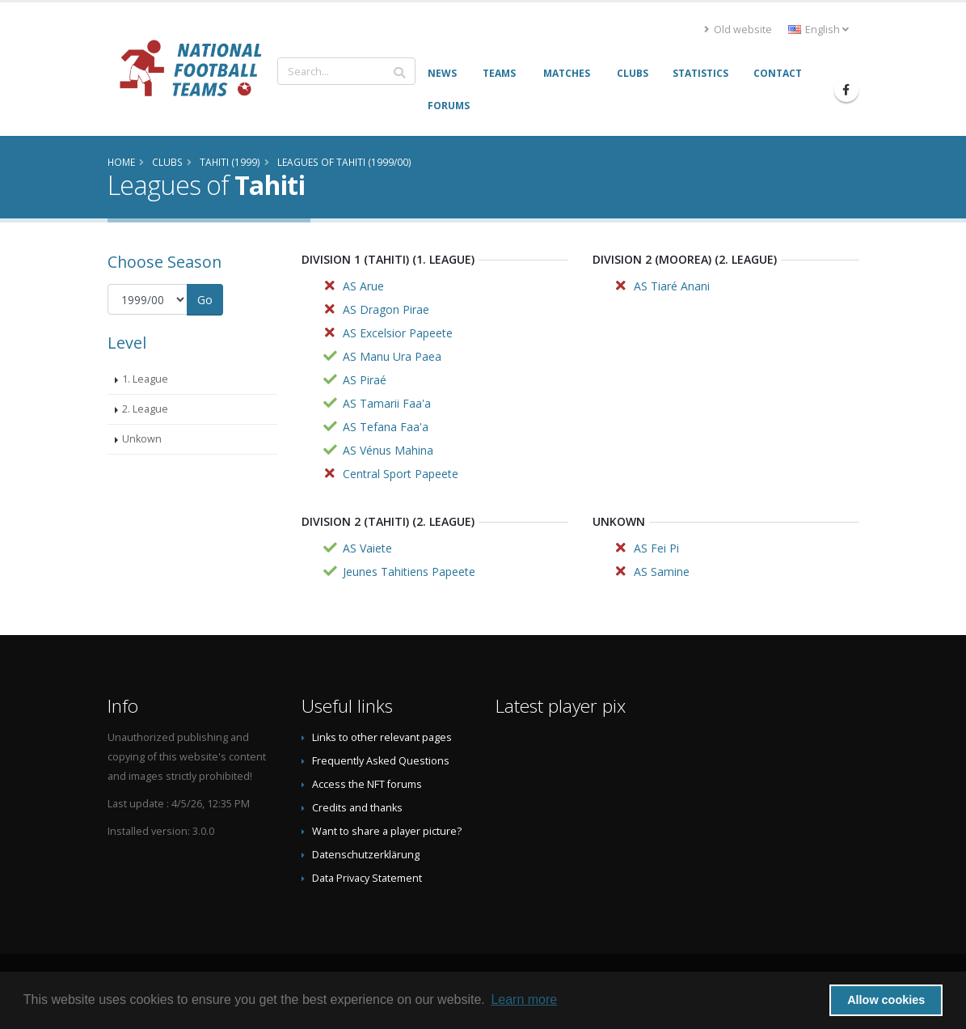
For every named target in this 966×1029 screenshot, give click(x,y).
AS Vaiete (367, 548)
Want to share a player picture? (387, 831)
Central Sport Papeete (400, 473)
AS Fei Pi (656, 548)
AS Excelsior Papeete (398, 333)
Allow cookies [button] (886, 999)
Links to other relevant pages (382, 737)
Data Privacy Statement (367, 878)
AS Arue (363, 286)
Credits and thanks (357, 808)
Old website (738, 29)
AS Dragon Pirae (386, 309)
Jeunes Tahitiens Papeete (409, 571)
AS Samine (662, 571)
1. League (145, 379)
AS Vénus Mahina (388, 450)
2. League (145, 409)
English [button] (818, 29)
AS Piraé (364, 379)
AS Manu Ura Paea (392, 356)
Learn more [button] (524, 999)
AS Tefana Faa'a (385, 426)
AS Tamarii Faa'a (387, 403)
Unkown (142, 439)
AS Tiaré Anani (672, 286)
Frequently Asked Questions (380, 761)
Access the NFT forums (367, 784)
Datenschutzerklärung (366, 855)
